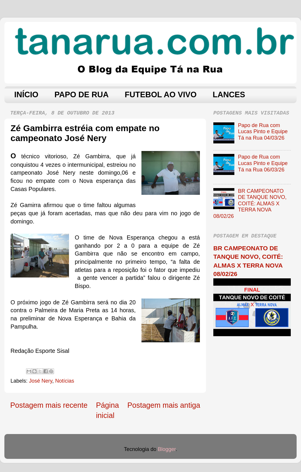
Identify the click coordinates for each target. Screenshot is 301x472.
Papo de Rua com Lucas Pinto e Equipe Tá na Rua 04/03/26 (263, 131)
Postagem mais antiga (163, 405)
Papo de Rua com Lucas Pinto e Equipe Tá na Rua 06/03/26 (263, 163)
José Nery (40, 381)
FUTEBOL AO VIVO (161, 94)
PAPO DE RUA (81, 94)
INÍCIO (26, 94)
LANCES (229, 94)
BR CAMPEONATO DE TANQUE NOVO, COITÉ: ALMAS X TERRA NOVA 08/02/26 (250, 203)
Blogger (167, 449)
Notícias (64, 381)
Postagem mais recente (49, 405)
